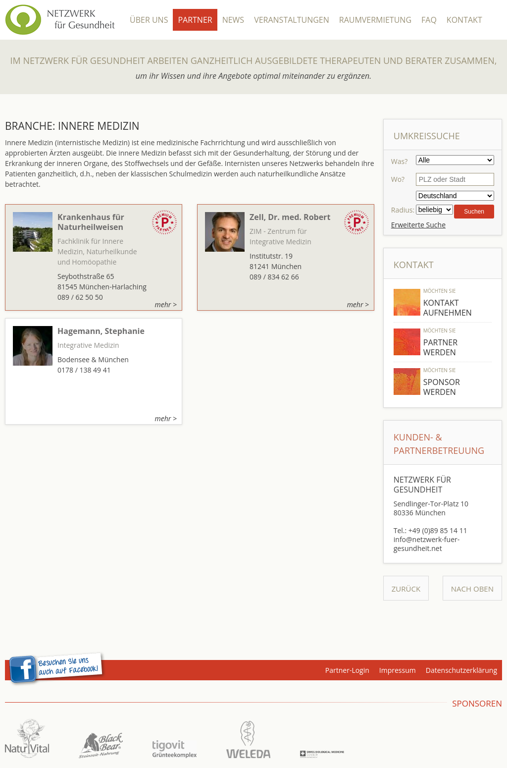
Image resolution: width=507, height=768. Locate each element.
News (233, 19)
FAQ (429, 19)
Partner (195, 19)
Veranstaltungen (291, 19)
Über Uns (149, 19)
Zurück (406, 589)
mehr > (166, 304)
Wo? (398, 179)
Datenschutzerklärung (461, 670)
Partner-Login (347, 670)
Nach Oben (472, 589)
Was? (399, 161)
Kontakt (464, 19)
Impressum (397, 670)
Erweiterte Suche (418, 224)
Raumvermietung (375, 19)
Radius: (402, 210)
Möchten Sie (439, 290)
